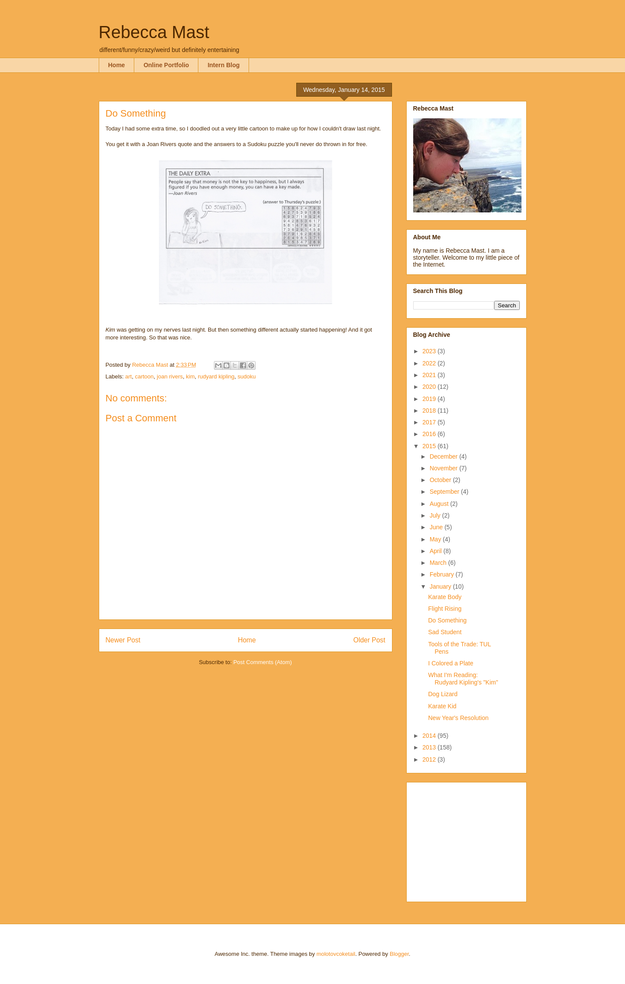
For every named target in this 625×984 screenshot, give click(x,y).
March (439, 562)
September (445, 491)
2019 (429, 398)
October (441, 479)
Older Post (369, 640)
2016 (429, 433)
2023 (429, 351)
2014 (429, 735)
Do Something (447, 620)
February (443, 574)
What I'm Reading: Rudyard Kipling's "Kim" (463, 678)
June (437, 527)
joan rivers (170, 376)
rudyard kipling (216, 376)
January (441, 586)
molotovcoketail (336, 954)
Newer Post (123, 640)
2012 (429, 759)
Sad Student (444, 632)
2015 (429, 446)
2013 (429, 747)
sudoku (247, 376)
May (436, 539)
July (436, 515)
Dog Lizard (442, 694)
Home (116, 65)
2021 (429, 374)
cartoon (144, 376)
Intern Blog (223, 65)
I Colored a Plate (450, 663)
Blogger (399, 954)
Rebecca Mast (154, 32)
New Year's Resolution (458, 717)
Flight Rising (444, 608)
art (128, 376)
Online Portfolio (166, 65)
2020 (429, 386)
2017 (429, 422)
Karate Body (444, 596)
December (444, 456)
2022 (429, 363)
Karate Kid (442, 706)
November (444, 468)
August (440, 503)
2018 (429, 410)
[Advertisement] (467, 839)
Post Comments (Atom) (262, 662)
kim (190, 376)
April (437, 550)
